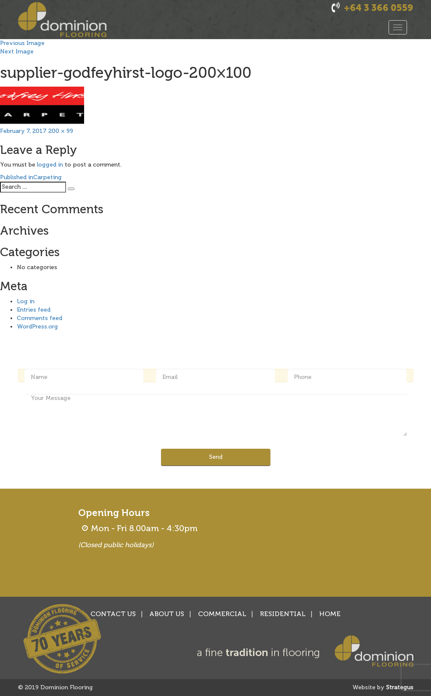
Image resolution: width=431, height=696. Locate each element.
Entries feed (33, 309)
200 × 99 (60, 131)
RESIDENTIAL (283, 614)
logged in (50, 164)
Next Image (17, 51)
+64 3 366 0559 (378, 7)
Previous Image (22, 43)
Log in (25, 301)
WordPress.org (37, 326)
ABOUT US (166, 614)
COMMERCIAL (222, 614)
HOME (330, 614)
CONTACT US (113, 614)
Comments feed (39, 318)
